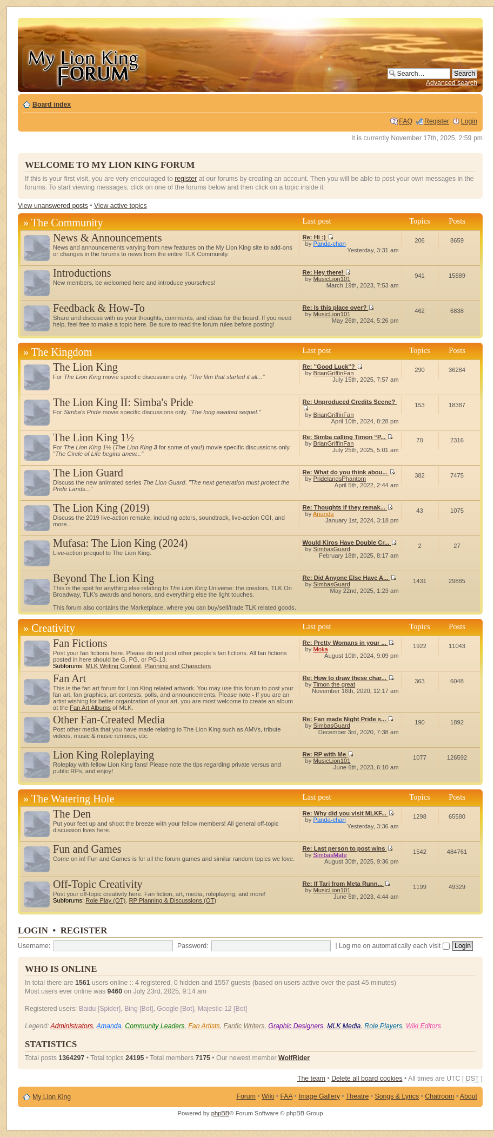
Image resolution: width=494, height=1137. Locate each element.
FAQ (405, 121)
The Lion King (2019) (101, 508)
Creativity (53, 628)
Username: (34, 946)
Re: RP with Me (328, 754)
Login (469, 121)
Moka (320, 649)
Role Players (383, 1026)
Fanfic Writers (244, 1026)
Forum (246, 1096)
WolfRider (294, 1058)
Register (436, 121)
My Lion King (51, 1097)
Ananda (323, 514)
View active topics (120, 206)
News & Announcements (107, 238)
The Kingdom (61, 352)
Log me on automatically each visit (394, 946)
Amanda (109, 1026)
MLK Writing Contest (113, 666)
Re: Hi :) (318, 237)
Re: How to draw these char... (349, 678)
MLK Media (344, 1026)
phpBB (220, 1113)
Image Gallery (319, 1096)
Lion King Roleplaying (103, 755)
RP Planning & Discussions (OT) (172, 900)
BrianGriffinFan (333, 373)
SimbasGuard (331, 549)
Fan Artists (203, 1026)
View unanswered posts (53, 206)
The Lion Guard (88, 473)
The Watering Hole (73, 799)
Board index (51, 104)
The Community (67, 222)
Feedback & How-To (99, 308)
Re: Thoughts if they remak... (348, 507)
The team (311, 1078)
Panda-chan (329, 243)
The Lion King (85, 367)
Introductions (82, 273)
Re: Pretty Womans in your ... (348, 642)
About (468, 1096)
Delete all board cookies (366, 1078)
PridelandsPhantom (339, 478)
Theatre (357, 1096)
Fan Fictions (80, 643)
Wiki (268, 1096)
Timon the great (334, 684)
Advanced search (451, 83)
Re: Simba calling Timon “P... (348, 437)
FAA (287, 1096)
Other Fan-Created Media (109, 720)
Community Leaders (154, 1026)
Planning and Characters (177, 666)
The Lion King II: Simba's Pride (123, 402)
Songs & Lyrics (397, 1096)
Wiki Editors (423, 1026)
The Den (72, 814)
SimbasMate (329, 855)
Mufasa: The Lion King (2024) (120, 543)
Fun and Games (87, 849)
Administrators (71, 1026)
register (186, 178)
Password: (192, 946)
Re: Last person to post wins (348, 848)
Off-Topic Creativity (98, 884)
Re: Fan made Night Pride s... (348, 719)
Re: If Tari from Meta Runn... (346, 883)
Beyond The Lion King (103, 578)
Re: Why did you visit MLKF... (349, 813)
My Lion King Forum (84, 65)
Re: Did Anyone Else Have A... (349, 577)
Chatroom (439, 1096)
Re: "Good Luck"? (333, 366)
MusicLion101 (331, 279)
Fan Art (69, 678)
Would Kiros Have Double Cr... (350, 542)
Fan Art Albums (90, 707)
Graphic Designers (295, 1026)
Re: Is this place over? (339, 307)
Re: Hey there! (327, 272)
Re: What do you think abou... (349, 472)
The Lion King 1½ (93, 437)
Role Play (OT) (105, 900)
